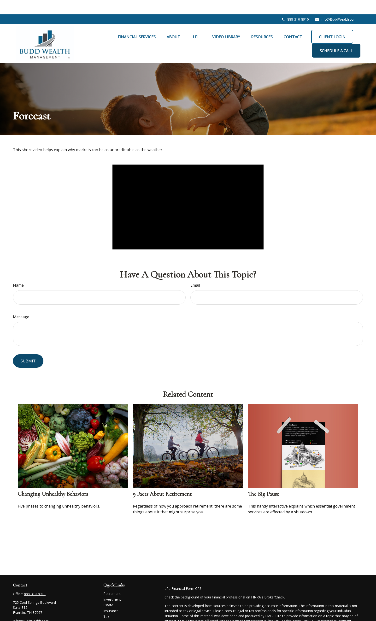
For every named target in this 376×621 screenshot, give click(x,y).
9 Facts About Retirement (162, 479)
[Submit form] (28, 346)
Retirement (112, 579)
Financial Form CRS (186, 574)
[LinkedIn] (24, 614)
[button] (137, 22)
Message (21, 302)
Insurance (110, 596)
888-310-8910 (295, 5)
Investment (112, 585)
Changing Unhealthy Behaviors (53, 479)
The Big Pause (263, 479)
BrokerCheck (274, 582)
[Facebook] (16, 614)
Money (108, 608)
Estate (108, 590)
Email (195, 270)
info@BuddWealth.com (336, 5)
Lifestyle (109, 613)
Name (18, 270)
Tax (106, 602)
